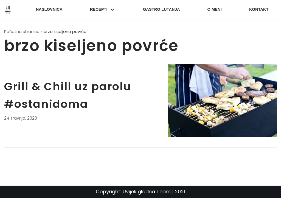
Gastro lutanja (161, 9)
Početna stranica (22, 31)
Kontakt (259, 9)
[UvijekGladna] (9, 9)
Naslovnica (49, 9)
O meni (214, 9)
